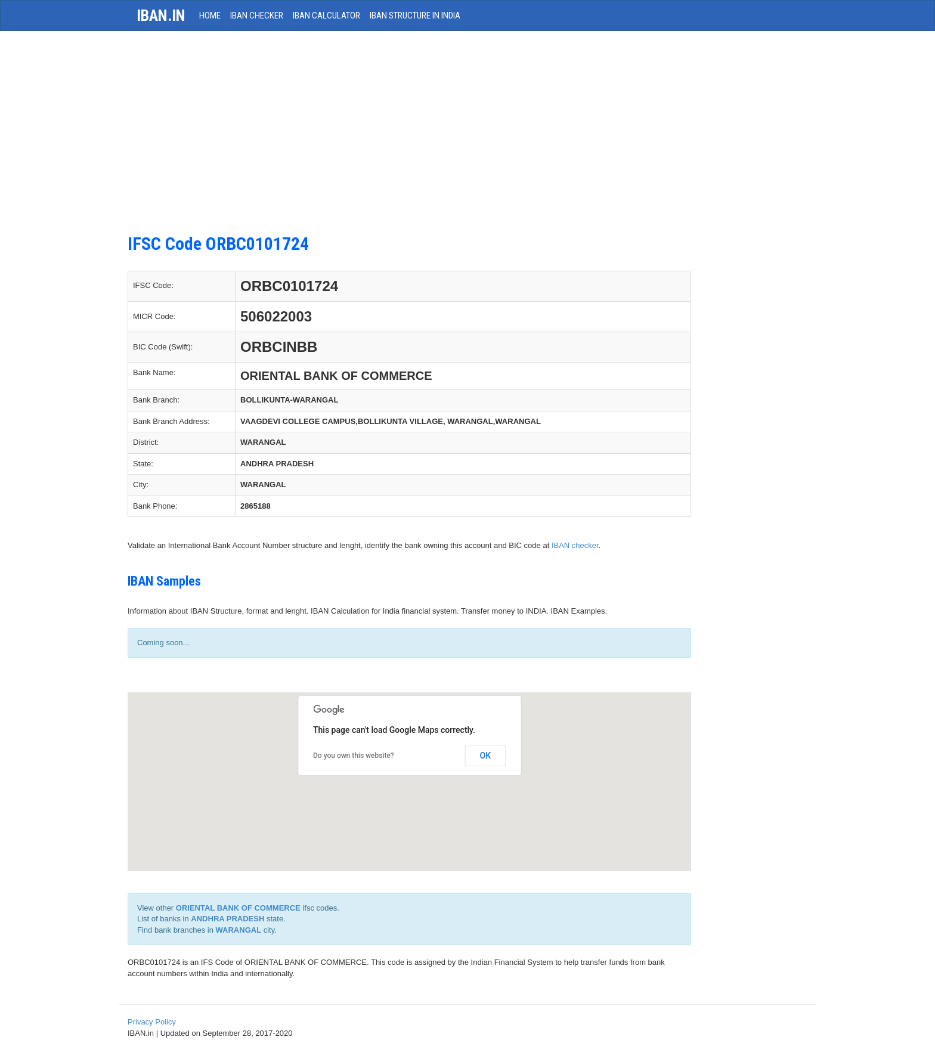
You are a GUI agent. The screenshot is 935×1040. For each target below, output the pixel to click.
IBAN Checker (256, 15)
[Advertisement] (409, 138)
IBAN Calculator (326, 15)
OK (485, 755)
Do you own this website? (353, 755)
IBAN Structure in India (415, 15)
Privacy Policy (152, 1021)
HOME (210, 15)
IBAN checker (575, 545)
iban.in (161, 15)
